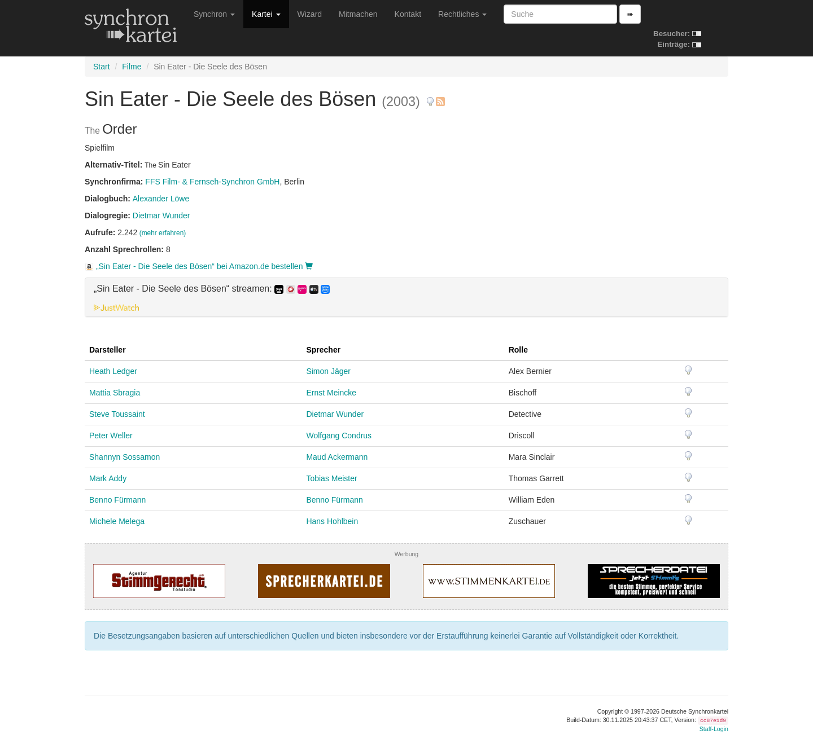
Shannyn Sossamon (124, 456)
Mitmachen (358, 14)
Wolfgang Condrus (338, 435)
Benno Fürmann (117, 499)
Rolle (518, 349)
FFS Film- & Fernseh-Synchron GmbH (212, 181)
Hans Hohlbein (332, 521)
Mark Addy (107, 478)
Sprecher (323, 349)
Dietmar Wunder (161, 215)
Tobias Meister (331, 478)
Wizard (310, 14)
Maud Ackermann (337, 456)
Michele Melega (117, 521)
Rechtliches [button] (462, 14)
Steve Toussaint (117, 414)
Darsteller (107, 349)
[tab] (406, 297)
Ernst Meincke (331, 392)
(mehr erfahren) (162, 233)
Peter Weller (111, 435)
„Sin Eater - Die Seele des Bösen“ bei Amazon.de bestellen (199, 266)
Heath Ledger (113, 371)
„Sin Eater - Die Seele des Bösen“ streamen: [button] (212, 289)
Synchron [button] (214, 14)
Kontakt (408, 14)
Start (101, 66)
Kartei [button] (266, 14)
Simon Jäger (328, 371)
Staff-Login (714, 728)
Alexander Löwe (161, 198)
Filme (131, 66)
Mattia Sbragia (114, 392)
